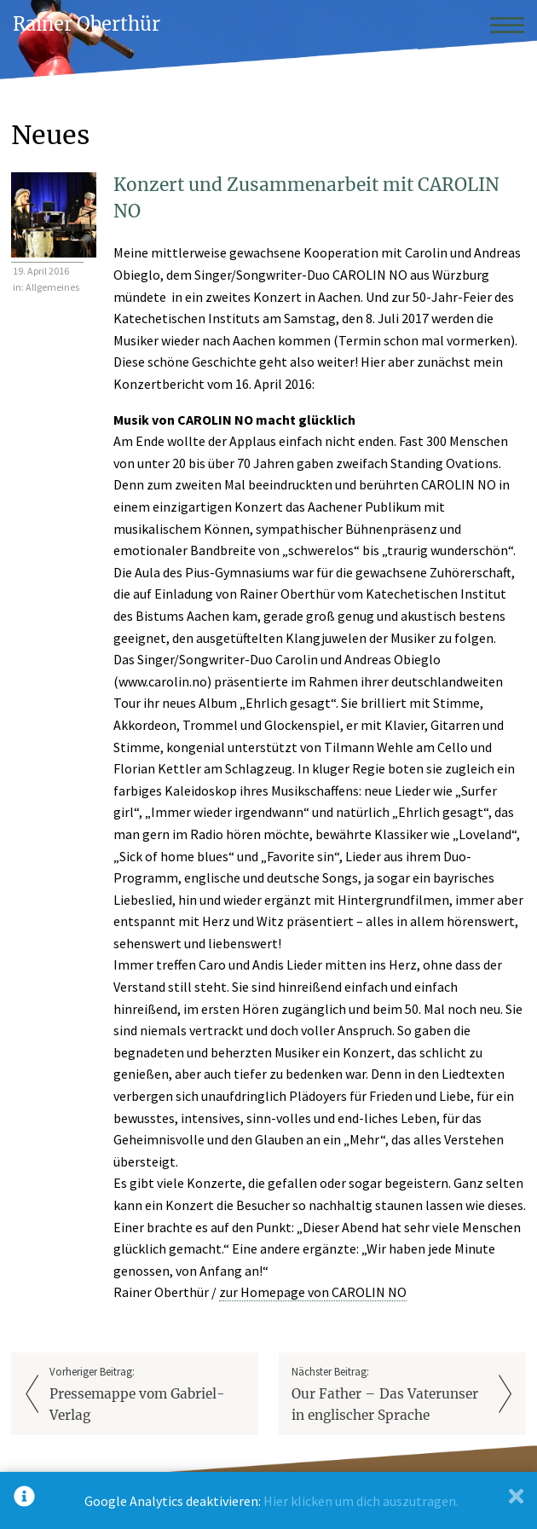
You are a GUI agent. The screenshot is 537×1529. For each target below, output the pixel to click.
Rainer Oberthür (86, 24)
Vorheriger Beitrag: (147, 1395)
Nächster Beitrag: (390, 1395)
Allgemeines (52, 287)
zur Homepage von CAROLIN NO (313, 1291)
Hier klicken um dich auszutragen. (361, 1500)
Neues (50, 135)
